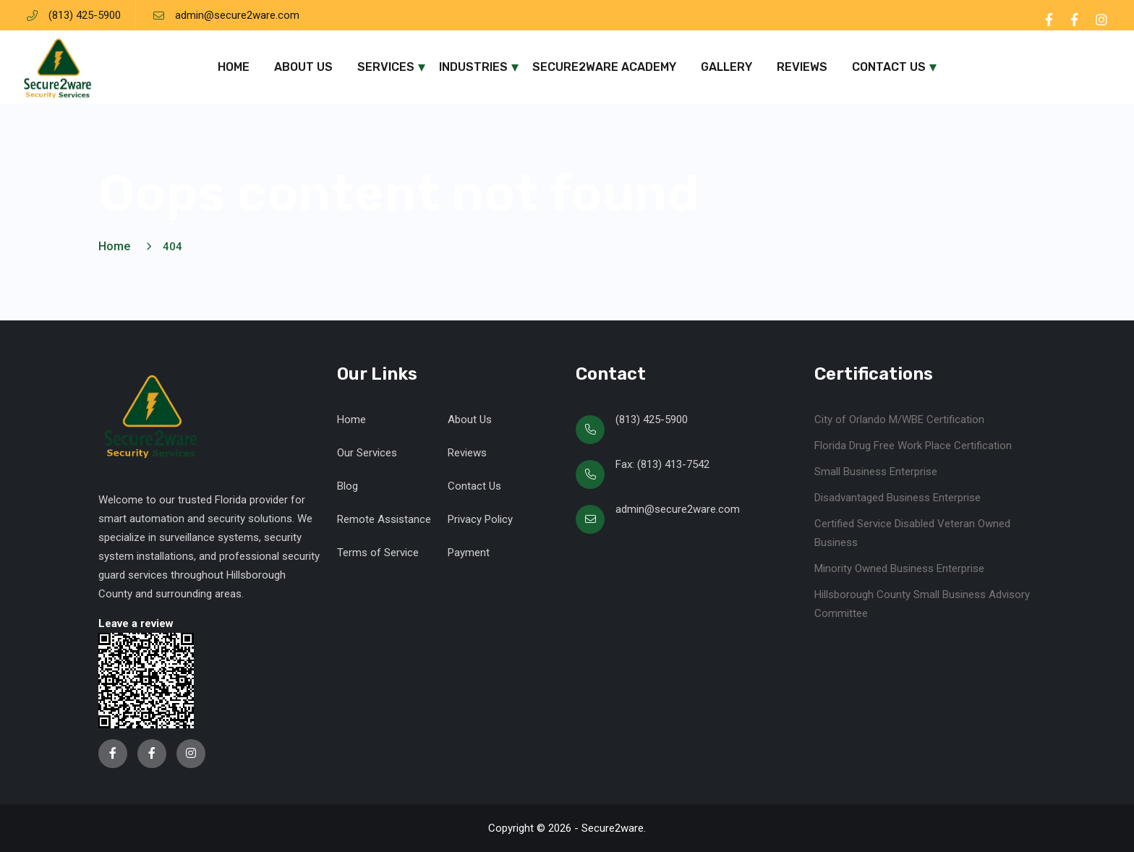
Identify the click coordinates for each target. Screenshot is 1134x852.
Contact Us (889, 67)
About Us (303, 67)
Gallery (726, 67)
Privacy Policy (480, 519)
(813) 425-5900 (84, 15)
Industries (473, 67)
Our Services (367, 452)
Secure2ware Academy (604, 67)
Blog (347, 486)
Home (234, 67)
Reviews (802, 67)
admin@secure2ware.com (237, 15)
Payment (469, 552)
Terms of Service (378, 552)
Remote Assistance (384, 519)
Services (385, 67)
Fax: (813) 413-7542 (662, 464)
